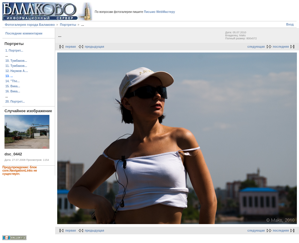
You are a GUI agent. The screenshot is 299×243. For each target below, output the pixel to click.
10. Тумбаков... (16, 60)
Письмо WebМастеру (159, 12)
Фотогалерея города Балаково (30, 24)
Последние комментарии (24, 33)
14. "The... (12, 81)
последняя (281, 46)
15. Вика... (12, 86)
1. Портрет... (14, 50)
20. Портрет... (15, 101)
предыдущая (94, 46)
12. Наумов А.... (16, 71)
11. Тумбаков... (16, 66)
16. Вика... (12, 91)
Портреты (68, 24)
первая (70, 46)
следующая (256, 46)
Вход (290, 24)
